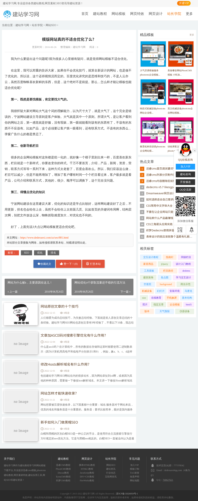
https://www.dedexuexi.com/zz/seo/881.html (44, 237)
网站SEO (51, 25)
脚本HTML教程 (87, 465)
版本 (146, 311)
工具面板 (149, 270)
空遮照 (147, 284)
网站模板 (118, 14)
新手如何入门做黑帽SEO (60, 422)
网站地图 (134, 480)
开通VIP (184, 3)
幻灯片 (161, 291)
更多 (189, 14)
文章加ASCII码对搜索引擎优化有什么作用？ (74, 335)
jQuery (164, 263)
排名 (53, 252)
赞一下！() (69, 263)
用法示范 (185, 284)
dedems (186, 270)
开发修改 (185, 182)
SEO (26, 252)
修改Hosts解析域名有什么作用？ (66, 364)
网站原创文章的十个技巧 (60, 306)
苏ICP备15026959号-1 (127, 493)
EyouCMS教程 (63, 476)
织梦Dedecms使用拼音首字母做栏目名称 (171, 230)
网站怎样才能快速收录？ (60, 393)
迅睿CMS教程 (63, 465)
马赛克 (188, 291)
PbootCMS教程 (63, 469)
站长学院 (174, 14)
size (144, 297)
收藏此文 (44, 263)
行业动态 (110, 472)
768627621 (168, 480)
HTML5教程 (87, 469)
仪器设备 (185, 311)
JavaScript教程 (87, 472)
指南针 (169, 257)
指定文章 (159, 304)
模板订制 (134, 469)
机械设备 (147, 291)
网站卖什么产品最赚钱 (159, 218)
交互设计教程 (150, 257)
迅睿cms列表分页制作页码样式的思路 (169, 175)
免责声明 (134, 476)
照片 (145, 304)
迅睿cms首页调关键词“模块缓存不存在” (170, 168)
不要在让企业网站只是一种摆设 (165, 212)
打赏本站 (93, 263)
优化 (40, 252)
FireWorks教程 (87, 480)
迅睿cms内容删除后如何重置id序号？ (169, 181)
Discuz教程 (63, 472)
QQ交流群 (185, 189)
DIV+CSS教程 (87, 476)
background (166, 284)
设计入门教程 (183, 263)
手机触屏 (172, 297)
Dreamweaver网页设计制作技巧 (166, 193)
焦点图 (164, 277)
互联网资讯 (111, 476)
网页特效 (137, 14)
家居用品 (148, 263)
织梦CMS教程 (63, 480)
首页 (84, 14)
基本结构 (187, 297)
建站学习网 (22, 25)
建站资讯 (110, 469)
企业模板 (175, 304)
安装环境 (175, 291)
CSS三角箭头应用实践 (159, 224)
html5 (189, 304)
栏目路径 (168, 270)
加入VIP (134, 465)
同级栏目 (186, 257)
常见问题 (134, 458)
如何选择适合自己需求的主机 (163, 199)
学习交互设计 (183, 277)
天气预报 (165, 311)
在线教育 (156, 297)
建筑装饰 (148, 277)
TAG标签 (134, 472)
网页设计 (156, 14)
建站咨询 (185, 174)
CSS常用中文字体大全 (159, 205)
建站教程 (100, 14)
